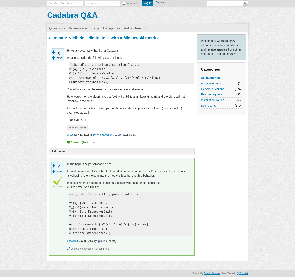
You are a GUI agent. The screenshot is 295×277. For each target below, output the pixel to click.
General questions (212, 89)
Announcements (211, 83)
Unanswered (78, 28)
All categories (210, 77)
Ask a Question (136, 28)
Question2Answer (212, 273)
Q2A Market (242, 273)
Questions (57, 28)
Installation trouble (212, 100)
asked (70, 134)
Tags (95, 28)
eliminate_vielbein (77, 127)
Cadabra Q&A (72, 15)
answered (72, 241)
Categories (111, 28)
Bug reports (208, 105)
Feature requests (212, 94)
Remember (133, 3)
